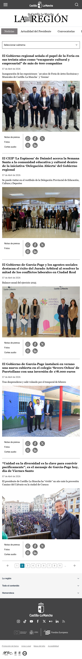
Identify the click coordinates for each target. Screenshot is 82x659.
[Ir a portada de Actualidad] (41, 18)
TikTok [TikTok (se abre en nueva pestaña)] (25, 621)
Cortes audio (10, 147)
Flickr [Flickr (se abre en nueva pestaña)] (50, 621)
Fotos (7, 142)
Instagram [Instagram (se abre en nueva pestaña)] (18, 621)
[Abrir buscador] (76, 4)
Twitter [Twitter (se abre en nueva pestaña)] (44, 621)
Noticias (9, 31)
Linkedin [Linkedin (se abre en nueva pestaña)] (57, 621)
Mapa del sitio (39, 646)
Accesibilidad (53, 646)
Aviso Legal (26, 646)
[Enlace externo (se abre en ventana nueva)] (19, 653)
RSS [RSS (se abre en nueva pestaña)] (63, 621)
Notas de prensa (12, 137)
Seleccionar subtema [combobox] (14, 45)
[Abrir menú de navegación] (5, 4)
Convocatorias (66, 31)
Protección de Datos (10, 646)
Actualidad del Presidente (36, 31)
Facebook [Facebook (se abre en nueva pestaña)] (38, 621)
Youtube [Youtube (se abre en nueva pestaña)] (31, 621)
